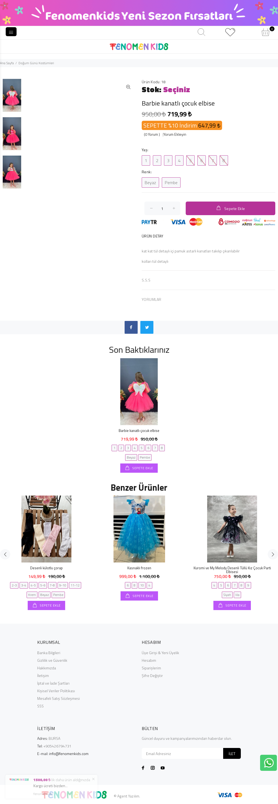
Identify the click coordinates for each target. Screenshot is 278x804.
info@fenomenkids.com (69, 753)
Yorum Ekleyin (174, 134)
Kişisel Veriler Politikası (56, 691)
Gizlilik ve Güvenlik (52, 660)
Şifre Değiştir (152, 675)
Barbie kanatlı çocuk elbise (139, 430)
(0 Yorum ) (152, 134)
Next (273, 554)
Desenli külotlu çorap (46, 568)
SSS (40, 706)
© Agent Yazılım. (127, 796)
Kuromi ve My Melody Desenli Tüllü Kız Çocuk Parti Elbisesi (232, 569)
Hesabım (149, 660)
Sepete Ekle (230, 208)
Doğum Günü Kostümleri (36, 63)
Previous (5, 554)
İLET (232, 753)
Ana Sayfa (7, 63)
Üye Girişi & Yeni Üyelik (160, 652)
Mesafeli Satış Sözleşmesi (58, 698)
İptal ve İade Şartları (53, 683)
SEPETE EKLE (142, 468)
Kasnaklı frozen (139, 568)
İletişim (43, 675)
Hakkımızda (46, 668)
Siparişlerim (151, 668)
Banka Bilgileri (48, 652)
